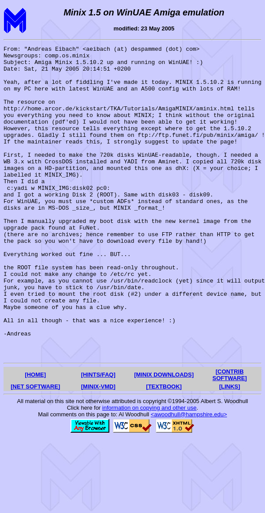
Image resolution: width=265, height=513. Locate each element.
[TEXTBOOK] (164, 448)
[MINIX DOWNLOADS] (164, 437)
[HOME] (35, 437)
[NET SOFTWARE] (35, 448)
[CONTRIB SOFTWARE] (230, 437)
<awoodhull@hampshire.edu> (189, 476)
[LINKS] (229, 448)
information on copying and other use (149, 470)
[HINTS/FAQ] (98, 437)
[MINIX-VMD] (98, 448)
